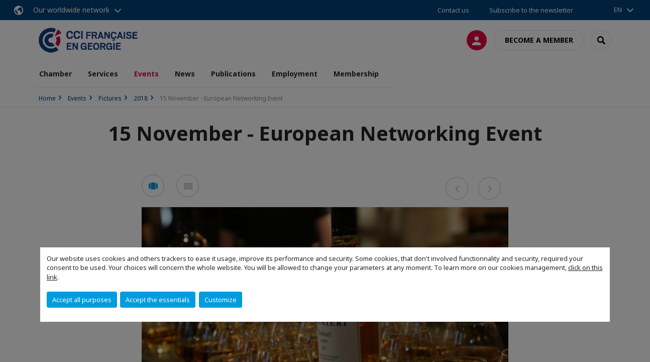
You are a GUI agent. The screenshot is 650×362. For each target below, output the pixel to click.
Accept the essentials (158, 299)
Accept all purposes (82, 299)
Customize (220, 299)
